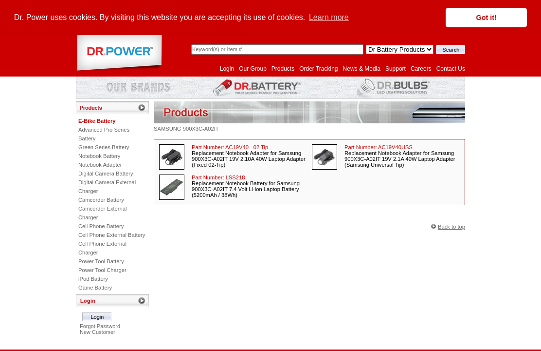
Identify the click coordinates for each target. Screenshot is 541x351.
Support (395, 68)
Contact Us (450, 68)
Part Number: (230, 147)
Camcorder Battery (101, 199)
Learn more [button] (329, 17)
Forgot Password (100, 326)
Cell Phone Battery (101, 226)
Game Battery (95, 287)
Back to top (451, 226)
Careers (421, 68)
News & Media (361, 68)
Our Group (253, 68)
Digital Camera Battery (105, 173)
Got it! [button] (486, 17)
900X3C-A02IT (201, 128)
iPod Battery (93, 278)
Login (227, 68)
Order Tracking (318, 68)
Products (282, 68)
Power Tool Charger (102, 270)
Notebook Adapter (100, 164)
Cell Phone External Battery (111, 234)
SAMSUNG (167, 128)
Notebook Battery (99, 155)
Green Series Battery (103, 147)
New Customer (97, 331)
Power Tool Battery (101, 261)
